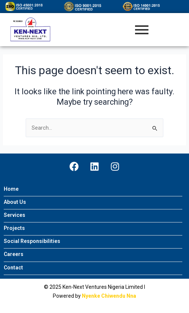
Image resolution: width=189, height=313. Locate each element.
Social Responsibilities (32, 241)
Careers (13, 254)
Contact (13, 268)
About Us (15, 202)
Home (11, 189)
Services (14, 215)
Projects (14, 228)
